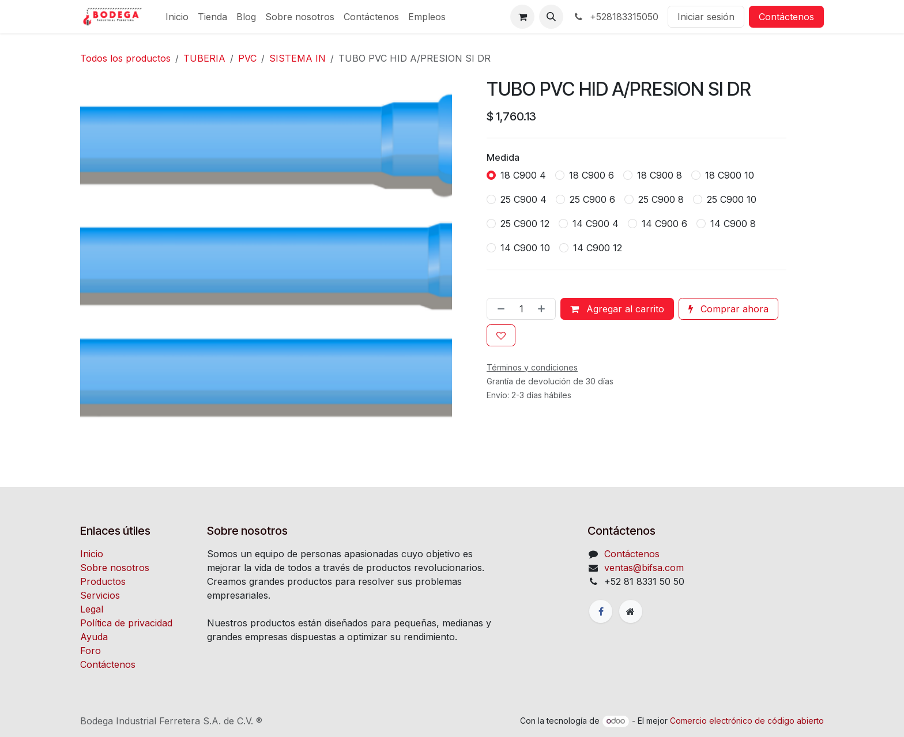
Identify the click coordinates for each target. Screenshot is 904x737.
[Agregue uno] (543, 308)
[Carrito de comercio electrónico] (522, 17)
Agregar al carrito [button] (617, 309)
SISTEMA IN (297, 58)
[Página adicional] (630, 611)
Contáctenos (786, 16)
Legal (91, 609)
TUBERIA (204, 58)
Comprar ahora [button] (728, 309)
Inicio (91, 554)
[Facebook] (600, 611)
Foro (90, 650)
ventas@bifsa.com (644, 567)
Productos (103, 581)
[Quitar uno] (498, 308)
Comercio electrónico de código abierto (747, 720)
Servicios (100, 595)
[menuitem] (177, 16)
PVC (247, 58)
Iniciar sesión (705, 16)
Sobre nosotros (114, 567)
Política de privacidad (126, 623)
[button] (551, 17)
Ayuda (94, 636)
